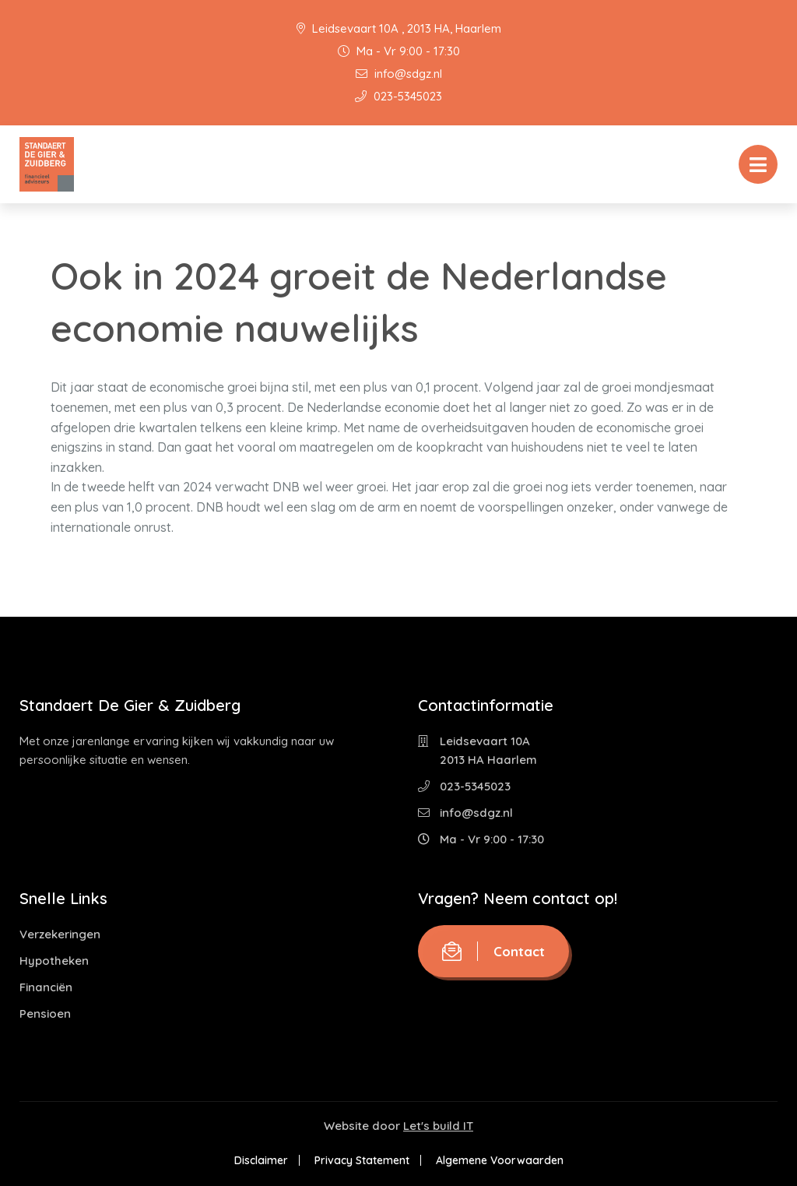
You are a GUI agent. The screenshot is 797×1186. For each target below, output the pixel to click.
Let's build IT (438, 1125)
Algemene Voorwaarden (500, 1160)
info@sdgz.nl (399, 73)
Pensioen (45, 1013)
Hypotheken (54, 960)
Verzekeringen (59, 934)
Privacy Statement (361, 1160)
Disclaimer (261, 1160)
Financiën (45, 987)
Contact (493, 951)
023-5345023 (398, 96)
